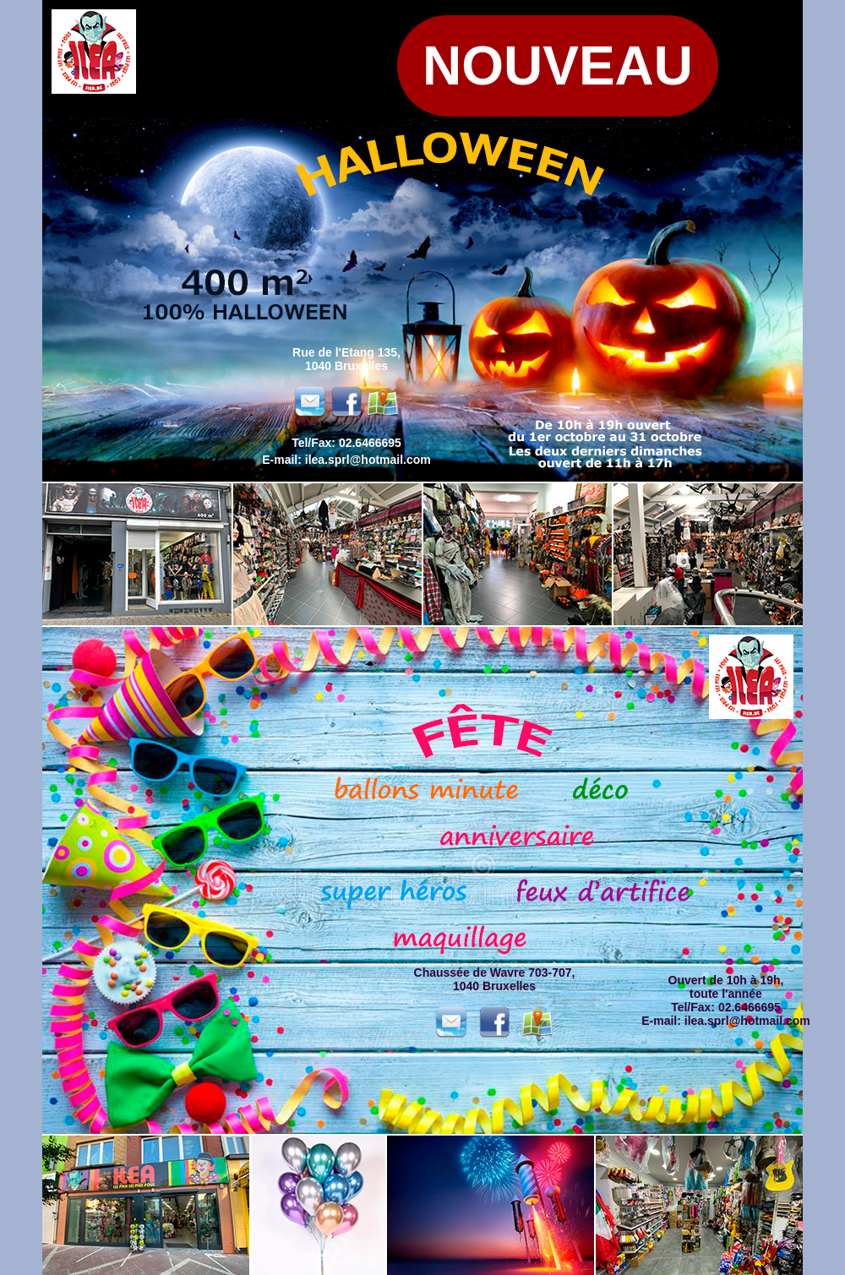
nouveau (557, 65)
